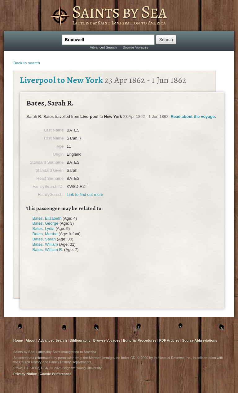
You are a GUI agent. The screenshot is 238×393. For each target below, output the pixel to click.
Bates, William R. (48, 249)
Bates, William (45, 244)
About (31, 340)
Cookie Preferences (56, 374)
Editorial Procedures (139, 340)
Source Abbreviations (199, 340)
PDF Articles (169, 340)
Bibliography (80, 340)
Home (18, 340)
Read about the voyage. (193, 116)
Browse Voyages (135, 47)
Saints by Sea (119, 12)
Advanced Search (103, 47)
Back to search (26, 63)
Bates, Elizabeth (47, 218)
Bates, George (46, 223)
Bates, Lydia (44, 228)
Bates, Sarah (44, 239)
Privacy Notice (25, 374)
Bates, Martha (45, 233)
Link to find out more (85, 194)
